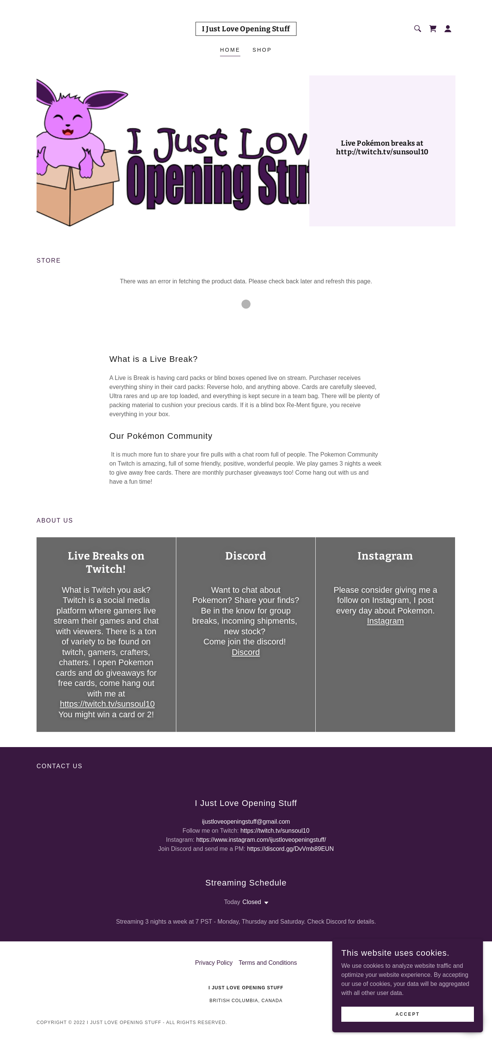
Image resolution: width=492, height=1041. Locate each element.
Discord (246, 652)
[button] (447, 28)
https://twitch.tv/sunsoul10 (107, 704)
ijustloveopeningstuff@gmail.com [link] (246, 821)
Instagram (385, 621)
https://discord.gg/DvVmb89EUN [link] (290, 849)
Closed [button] (251, 902)
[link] (246, 29)
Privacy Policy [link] (214, 963)
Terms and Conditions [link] (267, 963)
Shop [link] (262, 50)
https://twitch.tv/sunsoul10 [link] (274, 830)
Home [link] (230, 50)
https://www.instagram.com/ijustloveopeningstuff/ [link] (261, 839)
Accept (408, 1029)
